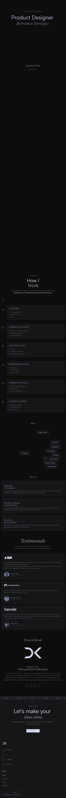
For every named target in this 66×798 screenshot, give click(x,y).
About (4, 782)
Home (4, 775)
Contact (5, 785)
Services (5, 779)
